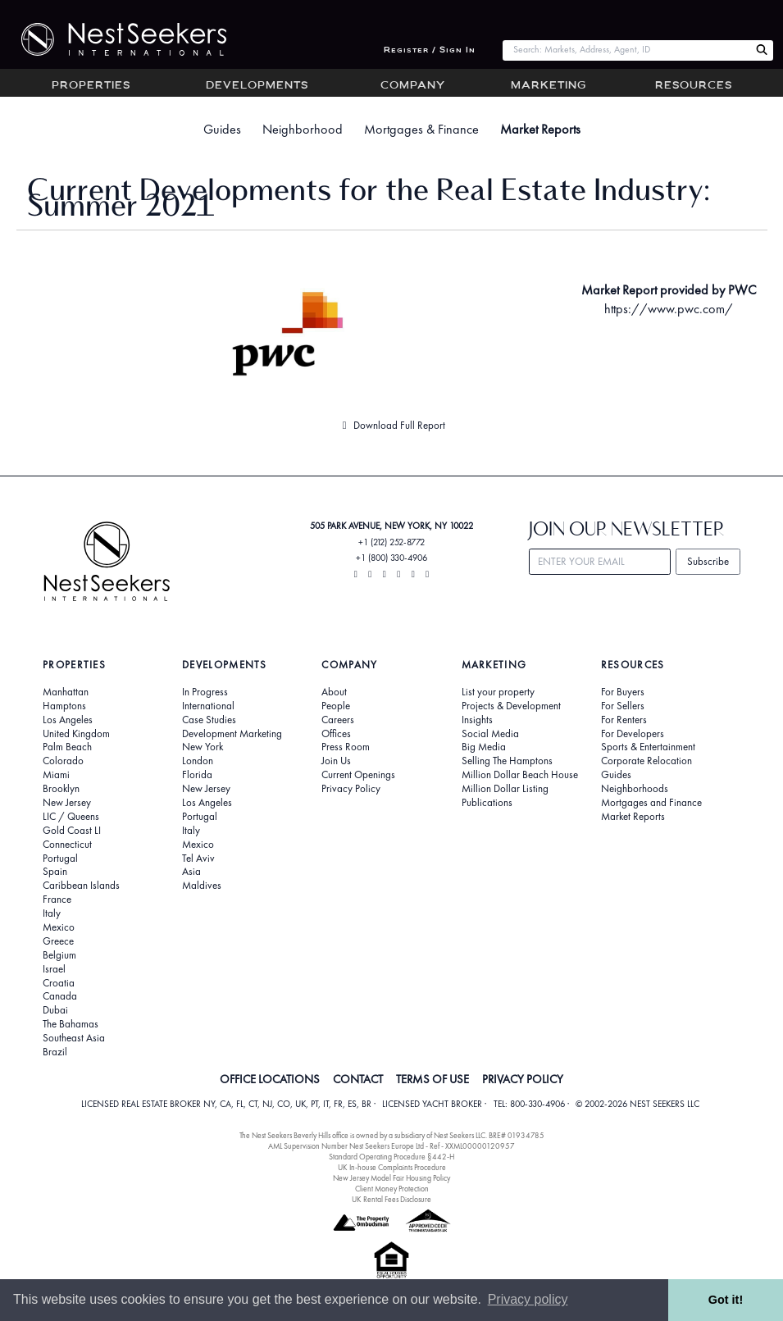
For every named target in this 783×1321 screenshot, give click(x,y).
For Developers (632, 733)
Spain (55, 871)
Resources (693, 86)
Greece (58, 941)
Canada (60, 996)
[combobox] (626, 50)
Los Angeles (68, 720)
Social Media (490, 733)
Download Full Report (391, 425)
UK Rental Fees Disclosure (391, 1199)
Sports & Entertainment (648, 747)
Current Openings (358, 774)
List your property (498, 692)
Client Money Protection (392, 1188)
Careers (337, 720)
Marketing (548, 86)
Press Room (345, 747)
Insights (477, 720)
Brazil (55, 1052)
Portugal (60, 858)
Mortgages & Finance (421, 129)
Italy (52, 913)
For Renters (624, 720)
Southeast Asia (74, 1038)
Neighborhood (302, 129)
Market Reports (540, 129)
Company (412, 86)
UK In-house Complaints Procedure (392, 1167)
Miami (56, 774)
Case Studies (209, 720)
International (208, 706)
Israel (54, 969)
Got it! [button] (725, 1299)
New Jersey (67, 802)
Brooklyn (61, 788)
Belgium (59, 955)
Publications (487, 802)
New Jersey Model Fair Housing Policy (391, 1178)
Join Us (336, 761)
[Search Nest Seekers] (761, 50)
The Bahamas (70, 1024)
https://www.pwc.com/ (668, 308)
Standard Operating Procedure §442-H (391, 1156)
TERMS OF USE (432, 1079)
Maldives (201, 885)
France (57, 899)
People (335, 706)
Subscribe (708, 561)
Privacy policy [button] (528, 1299)
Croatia (59, 983)
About (334, 692)
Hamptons (64, 706)
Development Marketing (232, 733)
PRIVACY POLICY (522, 1079)
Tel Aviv (198, 858)
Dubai (55, 1010)
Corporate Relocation (646, 761)
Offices (336, 733)
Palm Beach (67, 747)
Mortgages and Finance (651, 802)
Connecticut (67, 844)
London (197, 761)
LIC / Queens (71, 816)
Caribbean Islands (81, 885)
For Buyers (622, 692)
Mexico (59, 927)
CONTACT (358, 1079)
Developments (257, 86)
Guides (222, 129)
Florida (197, 774)
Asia (191, 871)
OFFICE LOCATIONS (270, 1079)
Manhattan (66, 692)
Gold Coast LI (72, 830)
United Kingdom (76, 733)
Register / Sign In (430, 50)
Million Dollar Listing (505, 788)
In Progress (205, 692)
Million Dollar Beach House (520, 774)
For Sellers (622, 706)
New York (202, 747)
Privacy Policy (350, 788)
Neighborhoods (634, 788)
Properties (91, 86)
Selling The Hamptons (507, 761)
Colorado (63, 761)
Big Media (484, 747)
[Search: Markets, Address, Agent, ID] (626, 50)
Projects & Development (511, 706)
